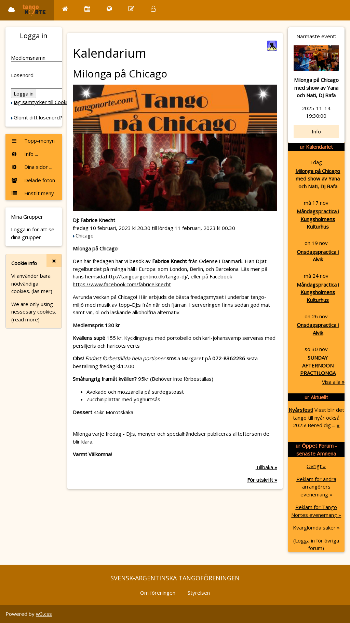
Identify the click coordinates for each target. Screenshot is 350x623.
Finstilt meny (32, 193)
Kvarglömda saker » (316, 527)
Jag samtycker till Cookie (42, 102)
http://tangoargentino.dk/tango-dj (146, 276)
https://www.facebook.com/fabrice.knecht (122, 284)
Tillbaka (266, 467)
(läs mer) (41, 291)
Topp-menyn (33, 140)
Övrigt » (316, 466)
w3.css (44, 613)
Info (316, 131)
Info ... (24, 153)
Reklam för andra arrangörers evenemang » (316, 487)
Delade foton (33, 180)
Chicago (85, 235)
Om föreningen (157, 592)
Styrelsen (199, 592)
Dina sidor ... (31, 166)
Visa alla (333, 381)
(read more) (25, 319)
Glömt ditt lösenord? (38, 117)
